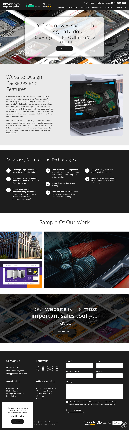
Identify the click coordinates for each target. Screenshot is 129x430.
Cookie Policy (17, 416)
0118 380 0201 (12, 368)
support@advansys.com (16, 374)
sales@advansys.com (15, 371)
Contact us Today (63, 332)
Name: (69, 361)
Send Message (75, 410)
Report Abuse (53, 422)
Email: (99, 361)
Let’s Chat (63, 48)
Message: (69, 382)
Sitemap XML (43, 422)
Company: (99, 371)
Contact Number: (72, 371)
